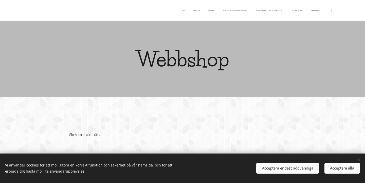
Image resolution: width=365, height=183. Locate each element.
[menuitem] (271, 10)
